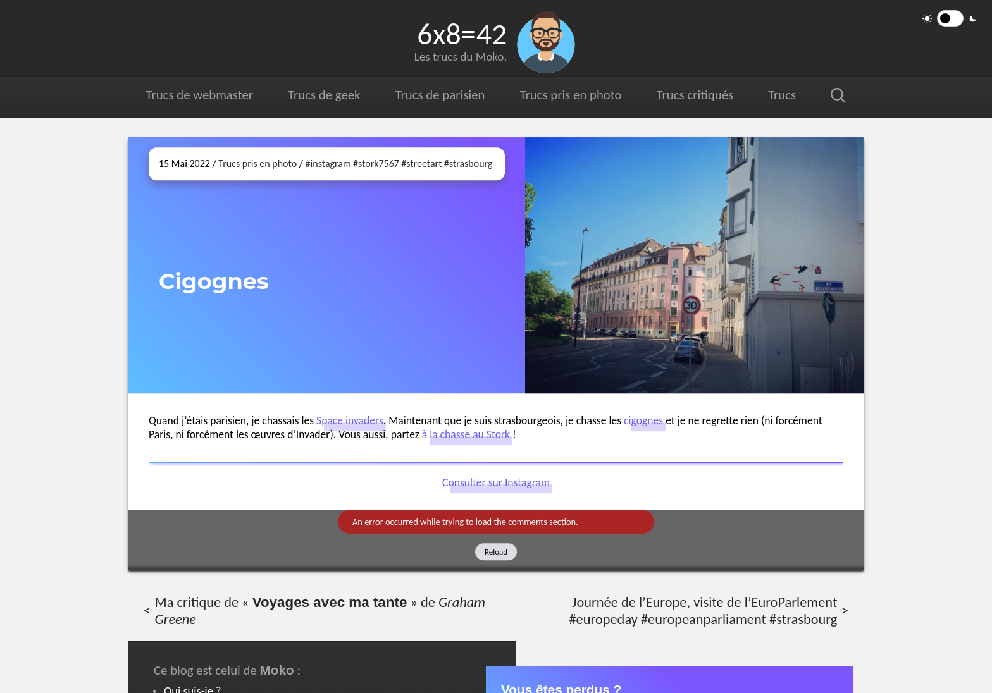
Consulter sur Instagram (496, 482)
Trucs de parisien (440, 95)
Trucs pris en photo (570, 95)
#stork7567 (376, 163)
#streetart (421, 163)
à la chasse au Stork (466, 434)
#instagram (328, 163)
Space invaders (349, 420)
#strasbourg (468, 163)
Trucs (782, 95)
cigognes (643, 420)
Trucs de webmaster (199, 95)
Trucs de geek (324, 95)
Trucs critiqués (694, 95)
